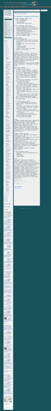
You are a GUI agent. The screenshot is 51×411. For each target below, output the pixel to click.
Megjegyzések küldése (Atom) (29, 208)
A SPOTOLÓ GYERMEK (7, 187)
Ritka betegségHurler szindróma (7, 148)
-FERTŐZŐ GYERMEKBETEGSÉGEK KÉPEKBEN (9, 252)
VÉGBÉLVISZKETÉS (7, 72)
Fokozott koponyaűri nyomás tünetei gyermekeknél (8, 104)
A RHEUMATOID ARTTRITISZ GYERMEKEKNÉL (7, 144)
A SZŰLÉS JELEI (7, 129)
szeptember (7, 51)
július (6, 53)
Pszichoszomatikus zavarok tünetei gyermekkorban (7, 64)
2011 (5, 201)
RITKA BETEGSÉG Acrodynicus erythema (7, 93)
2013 (5, 199)
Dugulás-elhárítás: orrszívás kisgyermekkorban (7, 156)
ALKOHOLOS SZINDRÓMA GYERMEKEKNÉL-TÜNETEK (8, 74)
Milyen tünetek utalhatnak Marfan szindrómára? (8, 124)
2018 (5, 46)
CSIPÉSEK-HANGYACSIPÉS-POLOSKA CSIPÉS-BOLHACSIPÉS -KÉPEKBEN (9, 239)
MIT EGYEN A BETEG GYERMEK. (8, 326)
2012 (5, 200)
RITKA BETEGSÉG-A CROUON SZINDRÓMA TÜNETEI (7, 108)
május (6, 55)
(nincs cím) (8, 317)
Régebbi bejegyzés (36, 206)
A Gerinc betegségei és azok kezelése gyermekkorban (8, 150)
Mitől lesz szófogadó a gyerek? (7, 111)
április (6, 56)
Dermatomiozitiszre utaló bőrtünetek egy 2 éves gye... (8, 154)
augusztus (6, 52)
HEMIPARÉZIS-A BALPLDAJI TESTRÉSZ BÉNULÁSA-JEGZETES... (7, 84)
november (6, 49)
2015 (5, 197)
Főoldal (26, 206)
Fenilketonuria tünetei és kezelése (7, 101)
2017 (5, 47)
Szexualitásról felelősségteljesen (8, 142)
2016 (5, 196)
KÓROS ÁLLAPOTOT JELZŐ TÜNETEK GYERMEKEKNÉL (9, 246)
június (6, 54)
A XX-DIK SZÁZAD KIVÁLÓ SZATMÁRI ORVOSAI (7, 174)
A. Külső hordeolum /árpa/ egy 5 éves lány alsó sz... (8, 62)
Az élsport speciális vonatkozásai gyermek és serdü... (7, 185)
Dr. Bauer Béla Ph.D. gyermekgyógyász (15, 2)
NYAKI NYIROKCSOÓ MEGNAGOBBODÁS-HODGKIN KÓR (7, 131)
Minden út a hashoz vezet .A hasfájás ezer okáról (8, 69)
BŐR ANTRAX (8, 305)
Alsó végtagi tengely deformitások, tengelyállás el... (7, 161)
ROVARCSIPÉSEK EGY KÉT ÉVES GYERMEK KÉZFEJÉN (7, 90)
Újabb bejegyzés (17, 206)
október (6, 50)
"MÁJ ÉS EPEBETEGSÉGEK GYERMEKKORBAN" (7, 76)
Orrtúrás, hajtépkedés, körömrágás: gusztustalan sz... (7, 58)
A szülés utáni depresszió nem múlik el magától (7, 126)
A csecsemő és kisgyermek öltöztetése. (7, 138)
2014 (5, 198)
